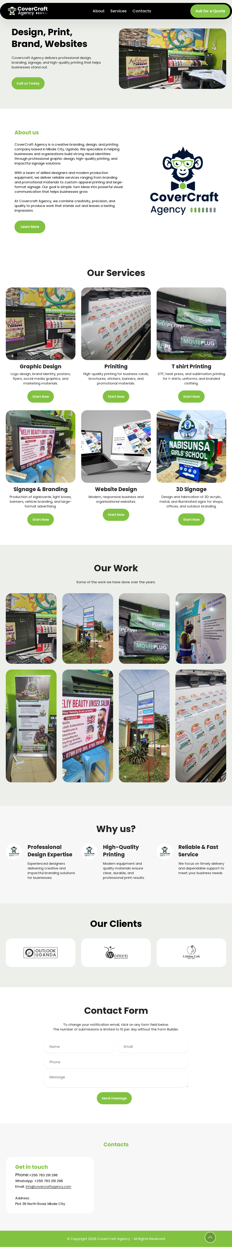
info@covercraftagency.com (50, 1188)
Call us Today (28, 83)
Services (119, 11)
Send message (114, 1099)
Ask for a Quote (210, 11)
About (99, 11)
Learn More (30, 227)
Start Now (40, 397)
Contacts (142, 11)
